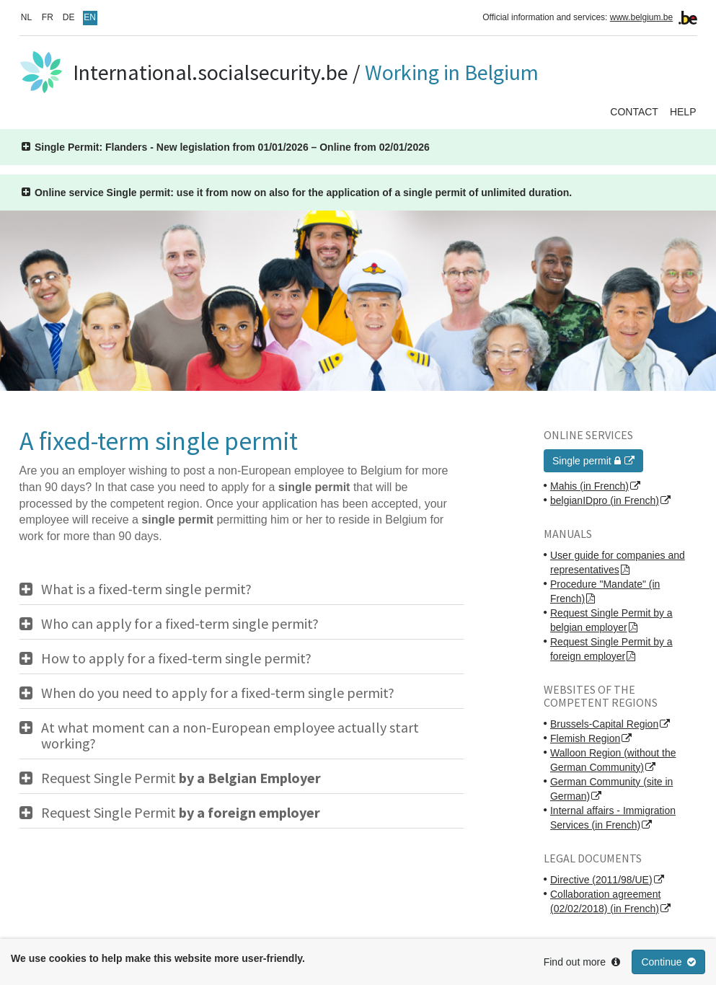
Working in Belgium (452, 72)
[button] (226, 147)
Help (683, 112)
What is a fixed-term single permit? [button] (146, 589)
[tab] (241, 589)
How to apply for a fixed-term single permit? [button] (176, 658)
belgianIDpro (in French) (604, 500)
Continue (668, 962)
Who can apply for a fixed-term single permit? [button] (180, 624)
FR (47, 17)
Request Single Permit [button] (181, 778)
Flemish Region (585, 738)
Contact (634, 112)
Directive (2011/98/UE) (601, 879)
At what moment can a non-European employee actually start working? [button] (230, 735)
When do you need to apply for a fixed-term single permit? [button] (217, 693)
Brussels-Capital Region (604, 724)
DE (69, 17)
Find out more (582, 962)
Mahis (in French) (589, 486)
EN (90, 17)
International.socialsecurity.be (210, 72)
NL (26, 17)
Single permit (587, 461)
